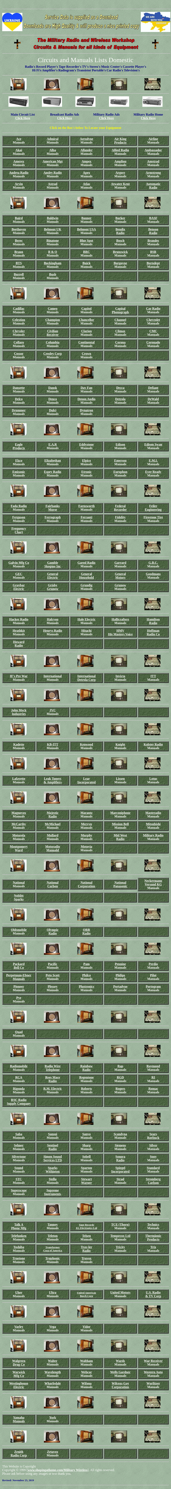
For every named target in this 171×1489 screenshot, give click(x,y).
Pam (86, 964)
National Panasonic (120, 884)
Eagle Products (19, 446)
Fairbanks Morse (53, 507)
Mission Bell (120, 824)
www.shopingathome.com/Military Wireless (57, 1470)
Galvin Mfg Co (18, 562)
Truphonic (52, 1258)
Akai (19, 150)
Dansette (19, 387)
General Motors (120, 575)
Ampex (86, 161)
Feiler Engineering (153, 507)
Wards (120, 1361)
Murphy (86, 835)
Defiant (153, 387)
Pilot (153, 975)
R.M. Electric (52, 1088)
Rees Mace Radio (52, 1079)
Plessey (53, 986)
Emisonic (18, 471)
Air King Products (120, 140)
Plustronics (86, 986)
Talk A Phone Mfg (18, 1226)
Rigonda (19, 1088)
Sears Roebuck (153, 1135)
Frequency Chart (18, 530)
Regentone (86, 1077)
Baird (19, 218)
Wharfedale (53, 1383)
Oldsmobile (19, 929)
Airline (153, 139)
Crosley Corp (52, 353)
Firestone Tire (153, 517)
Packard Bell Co (19, 965)
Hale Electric (86, 619)
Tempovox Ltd (120, 1235)
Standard (153, 1168)
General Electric (52, 575)
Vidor (86, 1326)
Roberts (86, 1088)
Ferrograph (53, 517)
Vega (52, 1326)
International (53, 676)
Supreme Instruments (52, 1192)
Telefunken (18, 1235)
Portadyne (120, 986)
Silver (153, 1145)
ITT (153, 676)
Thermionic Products (153, 1237)
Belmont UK (52, 229)
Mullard (52, 835)
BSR (153, 252)
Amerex (18, 161)
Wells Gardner (120, 1372)
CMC (153, 331)
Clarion (86, 331)
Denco (52, 399)
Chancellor (86, 319)
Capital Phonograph (120, 310)
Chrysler (19, 331)
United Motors (120, 1292)
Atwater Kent (120, 184)
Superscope (19, 1190)
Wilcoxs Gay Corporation (120, 1385)
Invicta (120, 676)
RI (153, 1077)
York (52, 1417)
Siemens (120, 1145)
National (19, 882)
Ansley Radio (53, 172)
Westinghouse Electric (18, 1385)
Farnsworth (86, 506)
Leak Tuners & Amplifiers (53, 780)
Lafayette (18, 778)
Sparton (86, 1168)
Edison (120, 444)
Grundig (86, 585)
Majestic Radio (53, 814)
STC (19, 1179)
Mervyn (86, 824)
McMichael (52, 824)
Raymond (153, 1066)
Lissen (120, 778)
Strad (120, 1179)
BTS (19, 263)
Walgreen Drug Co (18, 1362)
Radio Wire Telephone (53, 1067)
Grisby (52, 585)
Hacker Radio (18, 619)
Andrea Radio (18, 172)
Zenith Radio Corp (19, 1453)
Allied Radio (120, 150)
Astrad (52, 184)
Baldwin (52, 218)
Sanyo (86, 1134)
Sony (153, 1156)
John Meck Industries (18, 712)
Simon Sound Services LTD (53, 1158)
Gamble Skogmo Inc (53, 564)
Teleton (53, 1235)
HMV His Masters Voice (120, 632)
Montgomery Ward (19, 848)
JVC (53, 710)
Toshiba (18, 1247)
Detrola (120, 399)
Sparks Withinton (53, 1169)
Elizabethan (52, 460)
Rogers (120, 1088)
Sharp (86, 1145)
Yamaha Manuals (19, 1419)
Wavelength (53, 1372)
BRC (86, 252)
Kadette (18, 744)
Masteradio (153, 812)
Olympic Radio (53, 931)
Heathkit (19, 630)
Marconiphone (120, 812)
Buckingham (52, 263)
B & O (52, 252)
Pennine (120, 964)
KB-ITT (52, 744)
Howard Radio (18, 643)
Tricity (120, 1247)
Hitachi (86, 630)
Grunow (52, 588)
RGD (120, 1077)
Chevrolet (153, 319)
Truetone (18, 1258)
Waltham (86, 1361)
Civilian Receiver (53, 332)
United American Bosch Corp (86, 1294)
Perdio (153, 964)
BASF (153, 218)
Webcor (86, 1372)
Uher (18, 1292)
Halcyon (52, 619)
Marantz (87, 812)
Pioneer (18, 986)
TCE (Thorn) (120, 1224)
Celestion (18, 319)
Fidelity (120, 517)
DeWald (153, 399)
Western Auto (153, 1372)
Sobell (86, 1156)
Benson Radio (153, 231)
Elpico (86, 460)
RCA (18, 1077)
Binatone (53, 240)
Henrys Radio (52, 630)
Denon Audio (86, 399)
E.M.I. (153, 460)
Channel (120, 319)
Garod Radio (86, 562)
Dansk (52, 387)
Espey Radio (52, 471)
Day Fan (86, 387)
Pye (18, 997)
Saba (18, 1134)
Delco (19, 399)
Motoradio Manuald (52, 848)
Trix (153, 1247)
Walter (52, 1361)
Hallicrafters (120, 619)
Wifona (86, 1383)
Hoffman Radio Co (153, 632)
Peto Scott (53, 975)
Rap (120, 1066)
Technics (153, 1224)
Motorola (18, 835)
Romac (153, 1088)
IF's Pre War (19, 676)
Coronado (153, 342)
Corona (120, 342)
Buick (86, 263)
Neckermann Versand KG (153, 882)
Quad (19, 1032)
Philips (120, 975)
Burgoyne (120, 263)
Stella (52, 1179)
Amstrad (153, 161)
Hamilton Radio (153, 621)
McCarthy (19, 824)
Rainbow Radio (86, 1067)
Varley (18, 1326)
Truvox (86, 1258)
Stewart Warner (86, 1180)
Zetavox (52, 1451)
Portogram (153, 986)
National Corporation (86, 884)
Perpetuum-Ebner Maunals (18, 977)
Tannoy (53, 1224)
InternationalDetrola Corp (86, 677)
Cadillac (19, 308)
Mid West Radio (120, 837)
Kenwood (86, 744)
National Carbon (53, 884)
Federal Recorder (120, 507)
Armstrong (153, 172)
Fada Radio (19, 506)
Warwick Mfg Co (18, 1373)
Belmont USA (86, 229)
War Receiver (153, 1361)
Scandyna (120, 1134)
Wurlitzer (153, 1383)
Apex (86, 172)
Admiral (52, 139)
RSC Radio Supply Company (19, 1101)
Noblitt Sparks (19, 897)
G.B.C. (153, 562)
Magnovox (18, 812)
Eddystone (86, 444)
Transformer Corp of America (52, 1249)
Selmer (19, 1145)
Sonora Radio (120, 1158)
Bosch (120, 240)
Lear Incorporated (86, 780)
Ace (18, 139)
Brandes (153, 240)
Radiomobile (19, 1066)
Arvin (19, 184)
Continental (86, 342)
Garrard (120, 562)
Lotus (153, 778)
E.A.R (52, 444)
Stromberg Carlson (153, 1180)
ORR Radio (86, 931)
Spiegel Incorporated (120, 1169)
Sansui (52, 1134)
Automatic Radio (153, 185)
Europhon (120, 471)
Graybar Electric (19, 586)
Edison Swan (153, 444)
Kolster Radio (153, 744)
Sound (18, 1168)
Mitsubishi (153, 824)
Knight (120, 744)
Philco (86, 975)
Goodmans (153, 574)
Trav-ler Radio (86, 1248)
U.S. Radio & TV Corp (153, 1294)
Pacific (52, 964)
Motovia (86, 846)
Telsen (86, 1235)
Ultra (52, 1292)
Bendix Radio (120, 231)
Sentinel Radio (52, 1147)
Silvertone (19, 1156)
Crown (86, 353)
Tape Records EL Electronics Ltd (86, 1226)
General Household (86, 575)
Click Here (22, 118)
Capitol (86, 308)
